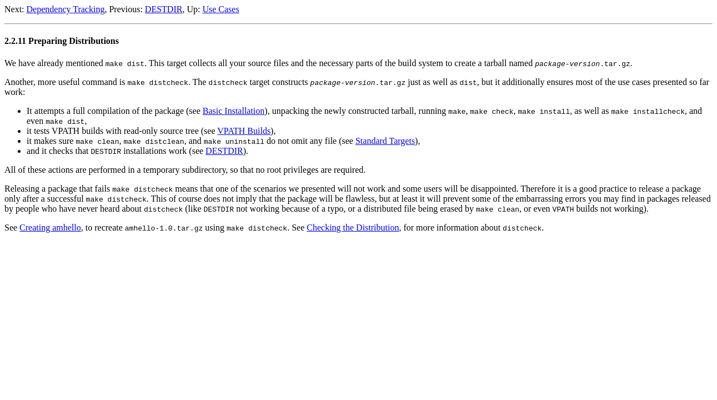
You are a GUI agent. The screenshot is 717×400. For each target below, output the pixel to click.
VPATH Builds (243, 131)
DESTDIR (164, 9)
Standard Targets (385, 141)
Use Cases (220, 9)
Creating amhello (50, 227)
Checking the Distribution (353, 227)
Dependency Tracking (66, 9)
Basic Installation (234, 111)
